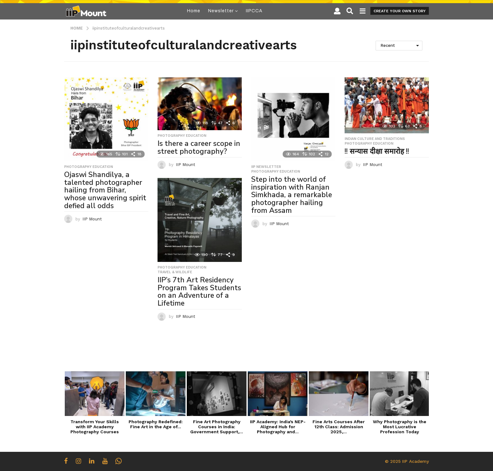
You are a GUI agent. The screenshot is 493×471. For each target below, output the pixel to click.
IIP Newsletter (266, 167)
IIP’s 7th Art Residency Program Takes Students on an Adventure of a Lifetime (199, 291)
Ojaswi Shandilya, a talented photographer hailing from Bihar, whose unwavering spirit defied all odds (105, 190)
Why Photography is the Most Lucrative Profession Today (399, 426)
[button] (337, 11)
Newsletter (221, 10)
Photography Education (88, 167)
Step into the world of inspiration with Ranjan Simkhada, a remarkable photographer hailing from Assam (291, 195)
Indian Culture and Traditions (375, 139)
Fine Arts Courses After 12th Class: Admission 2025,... (339, 426)
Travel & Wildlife (175, 272)
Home (193, 10)
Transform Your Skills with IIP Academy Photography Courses (94, 426)
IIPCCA (254, 10)
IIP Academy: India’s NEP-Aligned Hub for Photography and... (278, 426)
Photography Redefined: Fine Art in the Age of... (156, 424)
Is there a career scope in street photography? (199, 147)
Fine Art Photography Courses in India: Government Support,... (216, 426)
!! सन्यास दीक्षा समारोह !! (377, 151)
